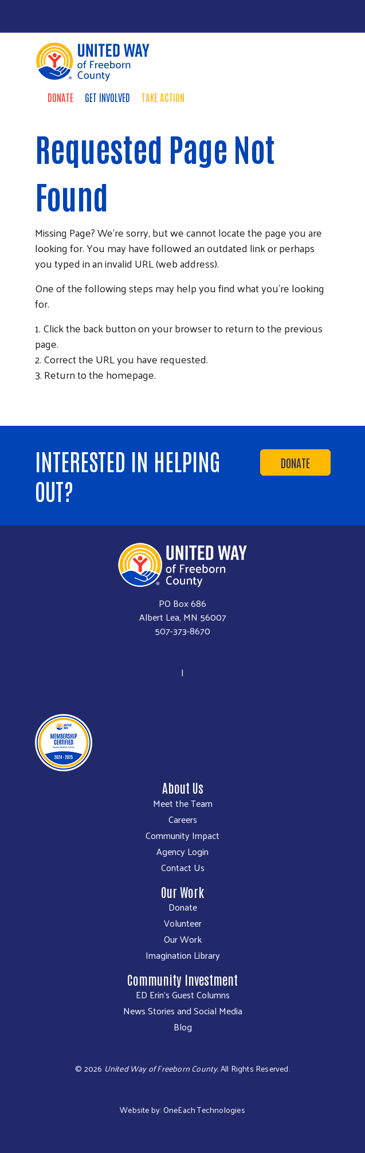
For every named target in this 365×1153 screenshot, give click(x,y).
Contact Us (183, 868)
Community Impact (182, 836)
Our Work (183, 939)
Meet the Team (183, 803)
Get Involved (107, 97)
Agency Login (182, 852)
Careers (182, 819)
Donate (60, 97)
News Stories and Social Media (182, 1011)
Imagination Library (183, 955)
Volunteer (183, 923)
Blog (183, 1027)
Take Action (163, 97)
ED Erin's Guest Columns (183, 995)
